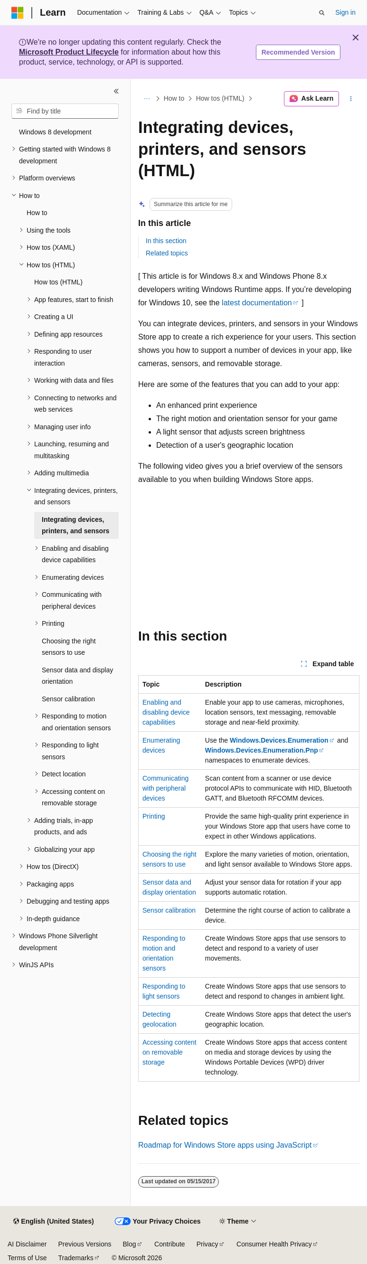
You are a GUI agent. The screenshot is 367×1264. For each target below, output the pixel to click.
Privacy (207, 1244)
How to (174, 99)
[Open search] (321, 12)
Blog (129, 1244)
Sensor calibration (169, 910)
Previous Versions (84, 1244)
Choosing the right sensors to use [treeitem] (69, 647)
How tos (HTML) (220, 99)
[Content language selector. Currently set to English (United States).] (53, 1221)
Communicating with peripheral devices (165, 788)
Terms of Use (27, 1258)
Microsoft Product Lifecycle (69, 52)
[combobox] (65, 111)
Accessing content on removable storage (169, 1052)
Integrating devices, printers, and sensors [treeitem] (75, 525)
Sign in (345, 12)
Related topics (167, 253)
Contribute (169, 1244)
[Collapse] (116, 91)
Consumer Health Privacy (274, 1244)
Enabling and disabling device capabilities (166, 712)
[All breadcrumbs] (146, 98)
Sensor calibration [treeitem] (68, 699)
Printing (153, 816)
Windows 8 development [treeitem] (55, 132)
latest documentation (257, 303)
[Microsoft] (17, 13)
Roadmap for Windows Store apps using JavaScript (225, 1145)
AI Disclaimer (27, 1244)
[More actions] (351, 98)
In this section (166, 241)
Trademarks (75, 1258)
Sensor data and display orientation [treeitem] (77, 676)
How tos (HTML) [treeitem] (58, 282)
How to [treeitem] (37, 213)
